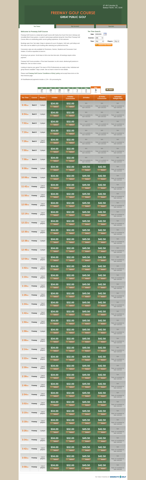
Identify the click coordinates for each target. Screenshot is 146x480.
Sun (96, 92)
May (95, 87)
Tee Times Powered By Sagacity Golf (110, 476)
